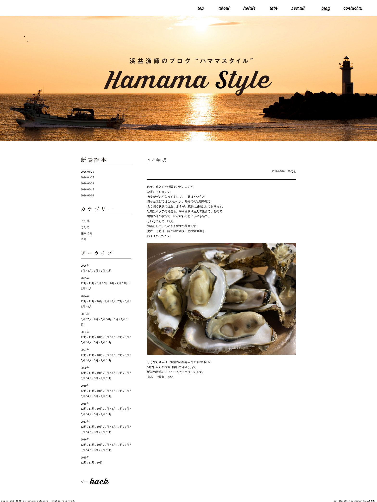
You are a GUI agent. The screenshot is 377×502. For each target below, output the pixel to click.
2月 (103, 270)
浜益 (84, 239)
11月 (92, 283)
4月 (90, 270)
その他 (292, 171)
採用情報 (86, 233)
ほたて (85, 227)
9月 (107, 301)
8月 (99, 283)
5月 (103, 319)
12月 (84, 283)
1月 (109, 270)
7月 (105, 283)
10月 (100, 301)
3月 (96, 270)
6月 (83, 270)
